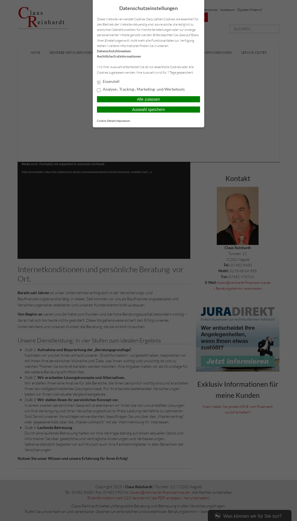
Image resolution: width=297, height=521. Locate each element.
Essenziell (108, 81)
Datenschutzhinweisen (114, 51)
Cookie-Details (106, 120)
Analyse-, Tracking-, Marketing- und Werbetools (141, 89)
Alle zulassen (148, 99)
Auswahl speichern (148, 109)
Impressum (123, 120)
